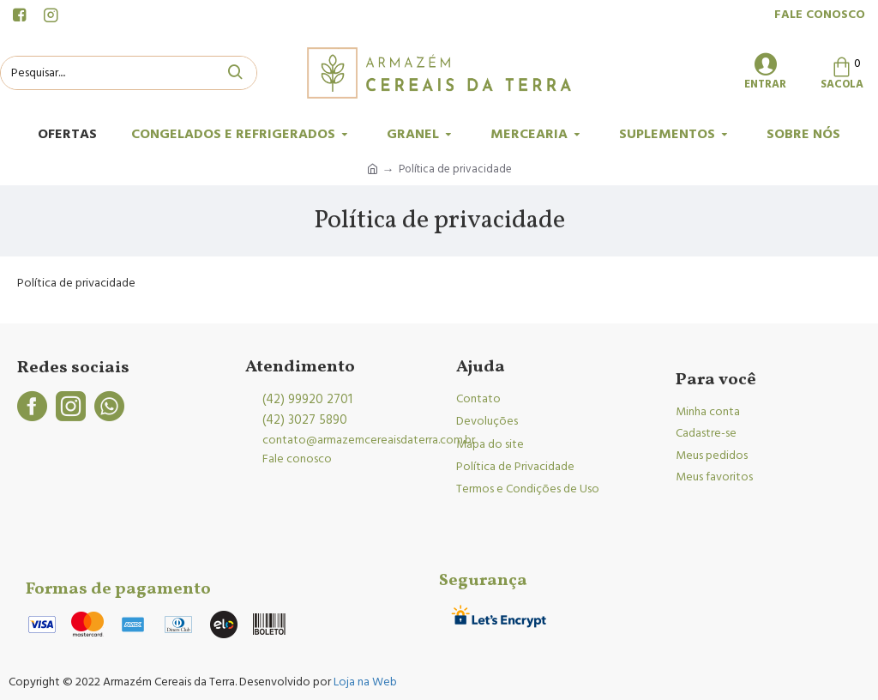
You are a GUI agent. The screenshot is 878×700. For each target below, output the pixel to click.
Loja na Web (364, 682)
